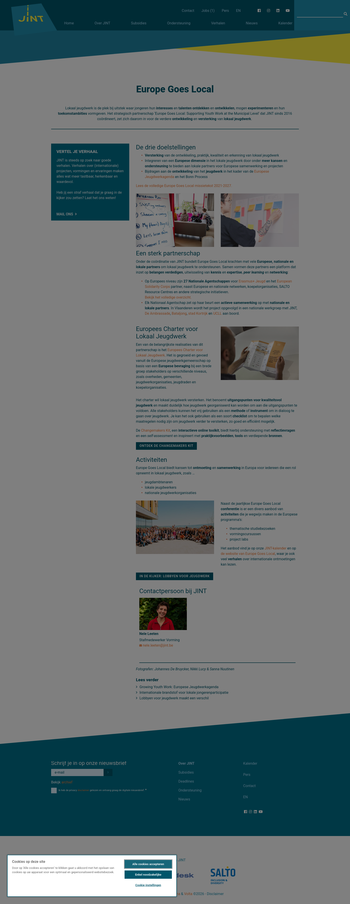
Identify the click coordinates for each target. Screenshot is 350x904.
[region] (92, 875)
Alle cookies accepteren (148, 864)
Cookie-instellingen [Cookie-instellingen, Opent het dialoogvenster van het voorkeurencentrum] (148, 885)
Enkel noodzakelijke (148, 874)
